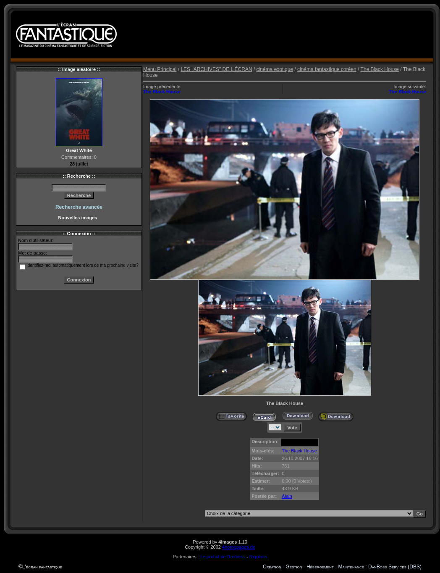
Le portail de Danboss (222, 556)
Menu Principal (159, 69)
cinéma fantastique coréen (326, 69)
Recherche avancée (78, 207)
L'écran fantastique (42, 567)
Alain (287, 496)
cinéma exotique (275, 69)
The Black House (380, 69)
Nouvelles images (79, 217)
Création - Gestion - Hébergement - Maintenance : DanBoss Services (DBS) (342, 567)
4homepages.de (238, 546)
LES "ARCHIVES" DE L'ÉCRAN (216, 69)
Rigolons (258, 556)
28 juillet (79, 163)
